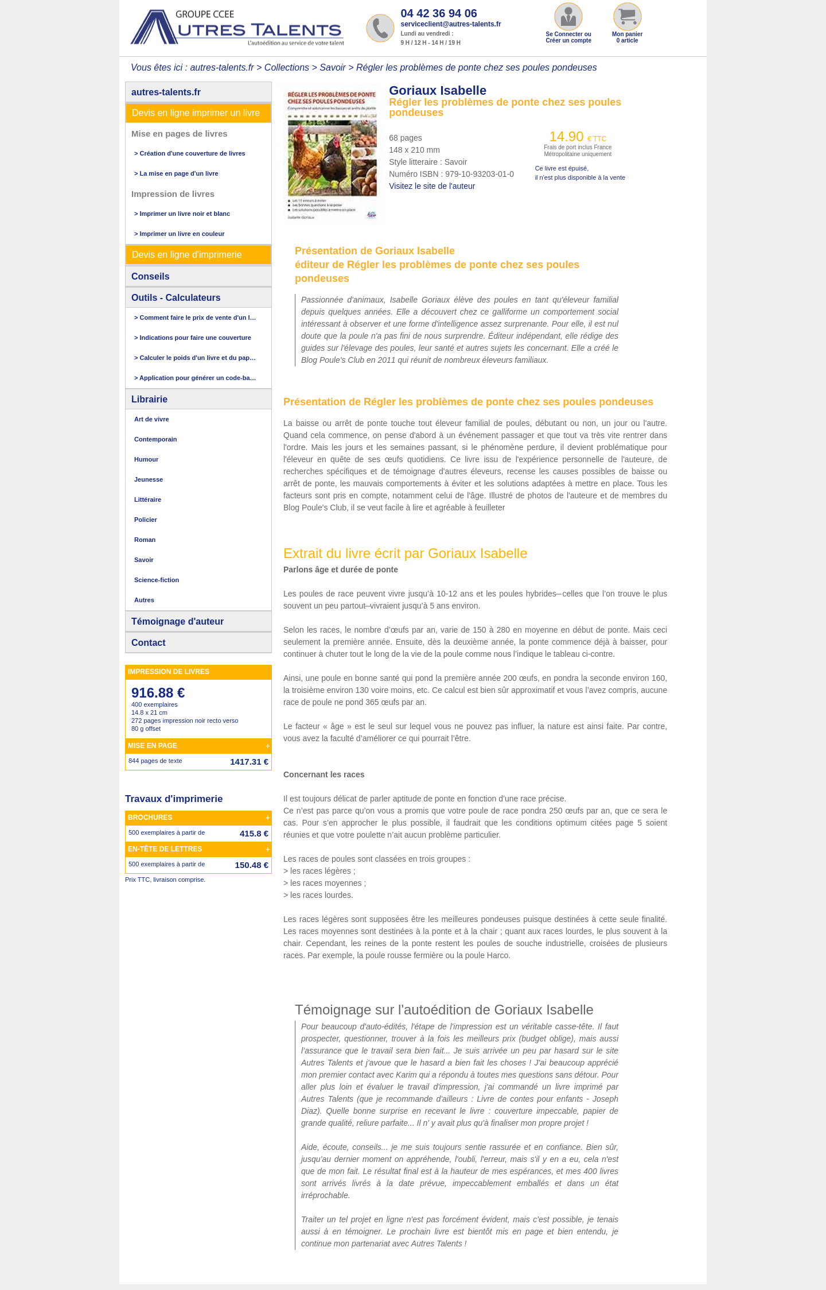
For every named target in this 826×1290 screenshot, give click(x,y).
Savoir (332, 67)
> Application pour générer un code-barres (195, 377)
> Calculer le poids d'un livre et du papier (195, 357)
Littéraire (147, 499)
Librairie (149, 399)
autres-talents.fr (166, 92)
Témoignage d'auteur (177, 621)
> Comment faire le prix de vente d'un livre (195, 317)
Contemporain (155, 439)
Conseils (150, 276)
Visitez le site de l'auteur (432, 186)
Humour (146, 459)
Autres (144, 599)
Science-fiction (156, 579)
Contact (148, 643)
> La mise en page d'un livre (176, 173)
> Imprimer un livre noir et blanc (182, 213)
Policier (145, 519)
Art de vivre (151, 419)
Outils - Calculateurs (176, 298)
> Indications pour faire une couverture (192, 337)
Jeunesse (148, 479)
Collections (286, 67)
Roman (144, 539)
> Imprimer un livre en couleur (179, 233)
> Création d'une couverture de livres (190, 153)
